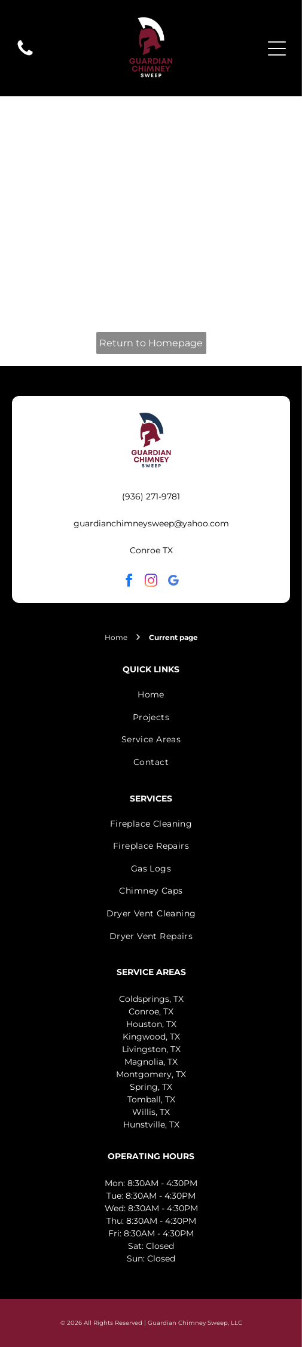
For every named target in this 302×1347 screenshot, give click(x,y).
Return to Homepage (151, 343)
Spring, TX (151, 1086)
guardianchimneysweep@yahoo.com (151, 523)
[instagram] (151, 582)
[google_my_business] (173, 582)
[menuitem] (151, 694)
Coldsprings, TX (151, 999)
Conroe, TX (151, 1011)
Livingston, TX (151, 1049)
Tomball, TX (151, 1099)
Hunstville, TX (151, 1124)
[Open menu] (277, 48)
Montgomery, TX (151, 1074)
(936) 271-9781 (151, 496)
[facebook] (129, 582)
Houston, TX (151, 1024)
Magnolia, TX (151, 1061)
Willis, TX (151, 1112)
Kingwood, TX (151, 1036)
